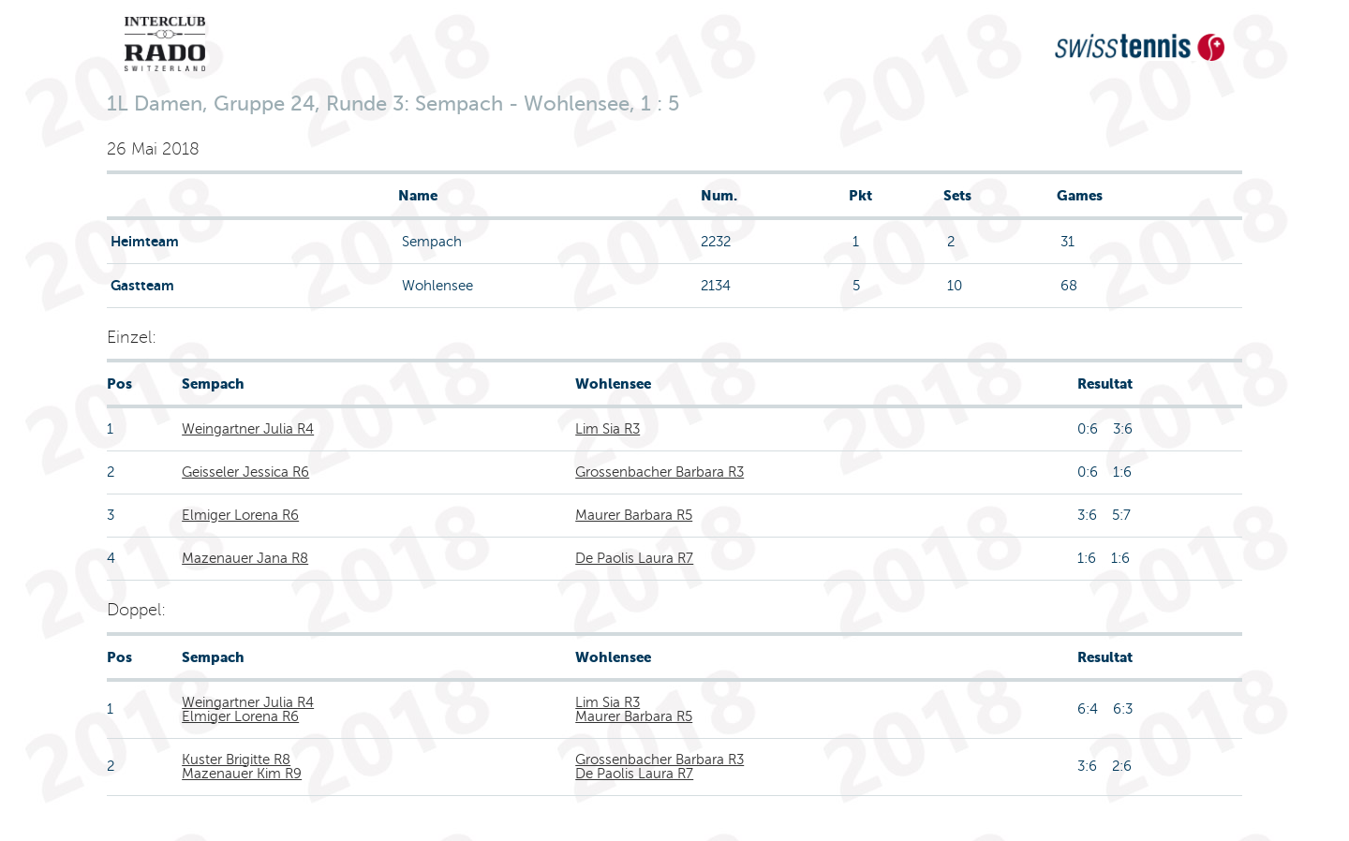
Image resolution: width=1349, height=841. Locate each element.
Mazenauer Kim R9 (242, 773)
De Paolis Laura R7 (634, 558)
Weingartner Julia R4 (248, 428)
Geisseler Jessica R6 (245, 472)
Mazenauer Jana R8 (245, 558)
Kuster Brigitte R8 (236, 759)
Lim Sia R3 (607, 428)
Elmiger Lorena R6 (240, 515)
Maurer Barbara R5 (633, 515)
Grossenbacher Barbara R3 (659, 472)
